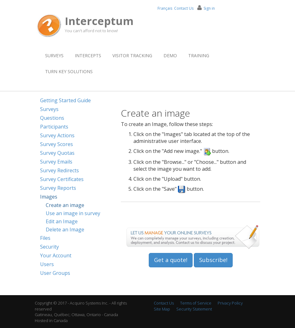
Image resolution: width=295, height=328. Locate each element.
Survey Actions (57, 135)
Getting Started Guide (65, 100)
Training (198, 55)
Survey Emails (56, 161)
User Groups (55, 273)
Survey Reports (58, 187)
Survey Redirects (59, 170)
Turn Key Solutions (69, 71)
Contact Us (184, 8)
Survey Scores (56, 144)
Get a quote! (170, 260)
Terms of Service (195, 303)
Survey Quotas (57, 152)
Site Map (162, 309)
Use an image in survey (73, 213)
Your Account (55, 255)
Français (165, 8)
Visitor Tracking (132, 55)
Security (49, 246)
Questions (52, 117)
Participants (54, 126)
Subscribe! (213, 260)
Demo (170, 55)
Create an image (65, 205)
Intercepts (88, 55)
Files (45, 238)
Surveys (54, 55)
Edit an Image (62, 221)
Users (47, 264)
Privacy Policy (230, 303)
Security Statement (194, 309)
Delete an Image (65, 229)
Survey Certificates (62, 179)
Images (48, 196)
